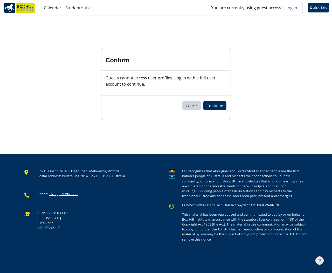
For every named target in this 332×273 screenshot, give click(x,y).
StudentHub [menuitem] (77, 8)
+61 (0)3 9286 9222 (63, 194)
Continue (214, 105)
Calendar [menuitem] (52, 8)
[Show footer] (319, 260)
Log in (291, 8)
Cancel (192, 105)
